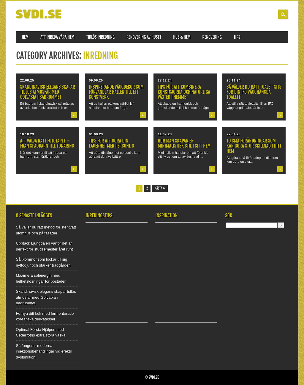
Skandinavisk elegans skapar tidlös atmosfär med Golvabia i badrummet (47, 92)
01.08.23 (96, 134)
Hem (25, 37)
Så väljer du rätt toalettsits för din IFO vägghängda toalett (254, 92)
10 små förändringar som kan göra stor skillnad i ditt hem (254, 146)
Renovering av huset (143, 37)
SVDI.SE (38, 14)
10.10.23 (27, 134)
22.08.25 (27, 80)
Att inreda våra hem (57, 37)
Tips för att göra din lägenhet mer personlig (111, 143)
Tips (237, 37)
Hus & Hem (181, 37)
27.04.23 (233, 134)
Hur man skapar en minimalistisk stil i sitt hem (184, 143)
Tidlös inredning (100, 37)
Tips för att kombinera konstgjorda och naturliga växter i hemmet (184, 92)
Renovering (212, 37)
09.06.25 (96, 80)
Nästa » (160, 188)
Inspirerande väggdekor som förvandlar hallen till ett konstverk (116, 92)
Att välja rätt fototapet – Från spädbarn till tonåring (47, 143)
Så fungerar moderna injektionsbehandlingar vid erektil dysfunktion (44, 351)
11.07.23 (165, 134)
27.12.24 (165, 80)
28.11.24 (233, 80)
